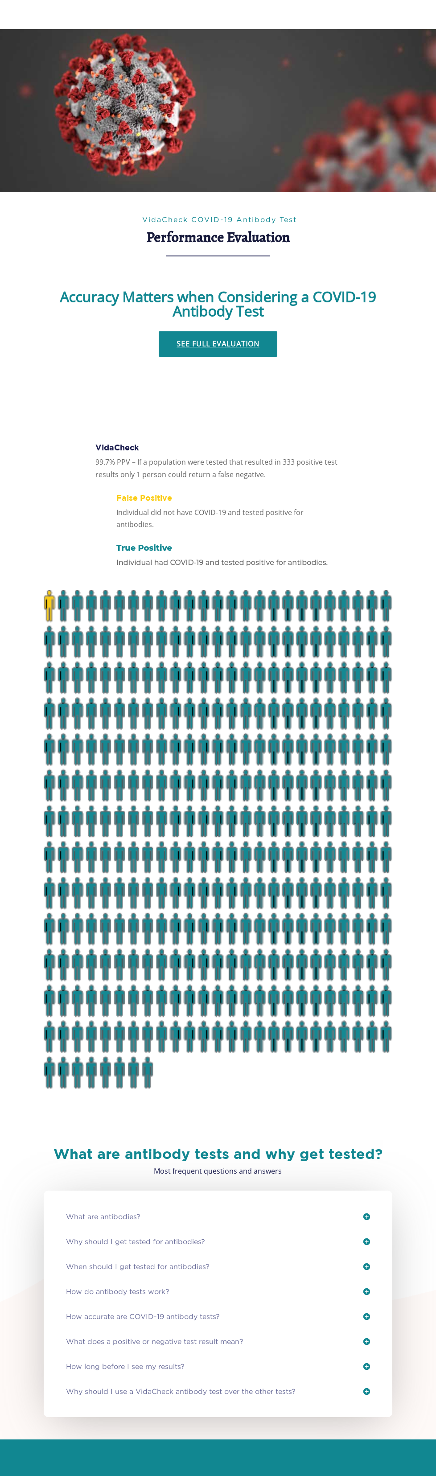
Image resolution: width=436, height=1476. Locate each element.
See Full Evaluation (218, 344)
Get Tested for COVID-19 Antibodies (164, 96)
